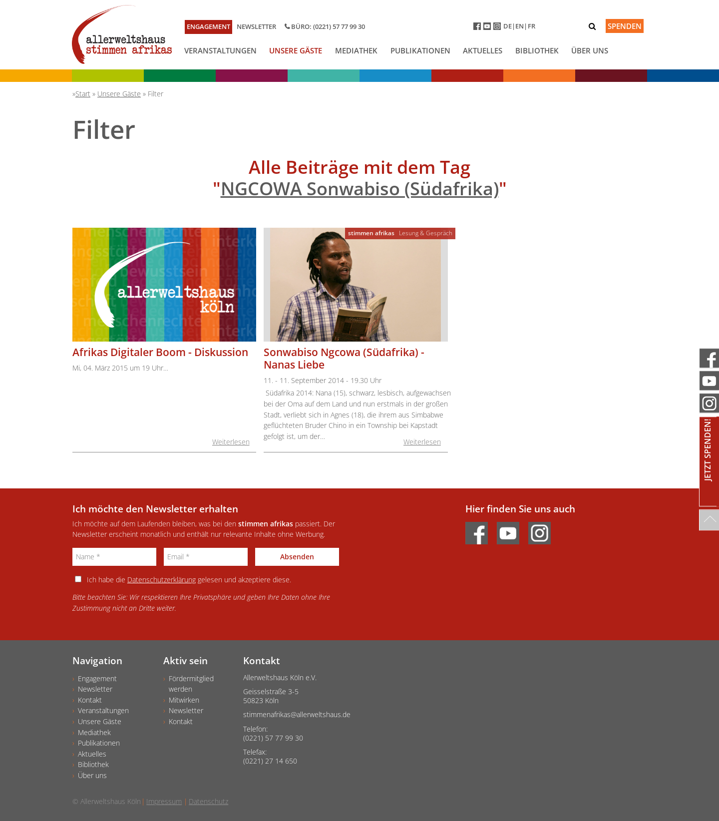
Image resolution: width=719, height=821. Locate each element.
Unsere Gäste (295, 50)
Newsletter (256, 26)
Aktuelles (482, 50)
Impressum (164, 801)
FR (531, 25)
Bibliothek (537, 50)
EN (519, 25)
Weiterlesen (231, 441)
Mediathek (356, 50)
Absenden (297, 556)
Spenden (625, 26)
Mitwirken (184, 700)
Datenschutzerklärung (161, 579)
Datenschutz (208, 801)
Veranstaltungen (220, 50)
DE (507, 25)
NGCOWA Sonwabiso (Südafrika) (360, 188)
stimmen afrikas (371, 233)
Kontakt (90, 700)
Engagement (208, 26)
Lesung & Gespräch (425, 233)
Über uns (589, 50)
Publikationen (420, 50)
